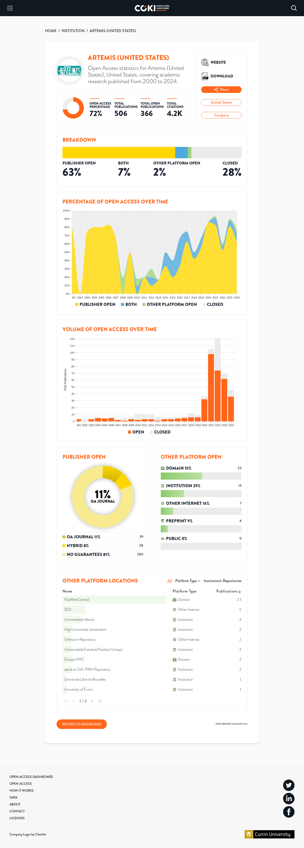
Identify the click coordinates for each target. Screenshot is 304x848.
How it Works (22, 790)
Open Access (21, 783)
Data (13, 797)
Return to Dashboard (81, 724)
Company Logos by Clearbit (28, 834)
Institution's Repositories (223, 580)
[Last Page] (100, 701)
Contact (17, 811)
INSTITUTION (73, 31)
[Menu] (10, 8)
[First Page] (66, 701)
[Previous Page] (74, 701)
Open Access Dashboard (31, 776)
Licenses (17, 818)
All (169, 580)
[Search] (294, 8)
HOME (51, 31)
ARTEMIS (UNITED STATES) (113, 31)
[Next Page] (92, 701)
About (15, 804)
